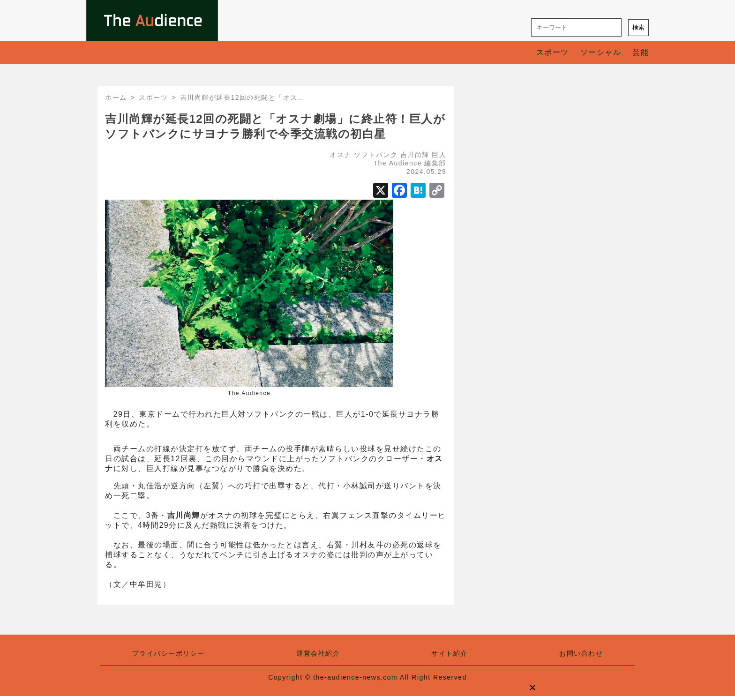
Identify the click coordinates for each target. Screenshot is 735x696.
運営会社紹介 (318, 653)
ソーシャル (601, 52)
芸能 (640, 52)
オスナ (341, 154)
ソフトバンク (376, 154)
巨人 (439, 154)
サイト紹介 (449, 653)
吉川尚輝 (414, 154)
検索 (638, 27)
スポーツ (552, 52)
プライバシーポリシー (168, 653)
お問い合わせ (581, 653)
